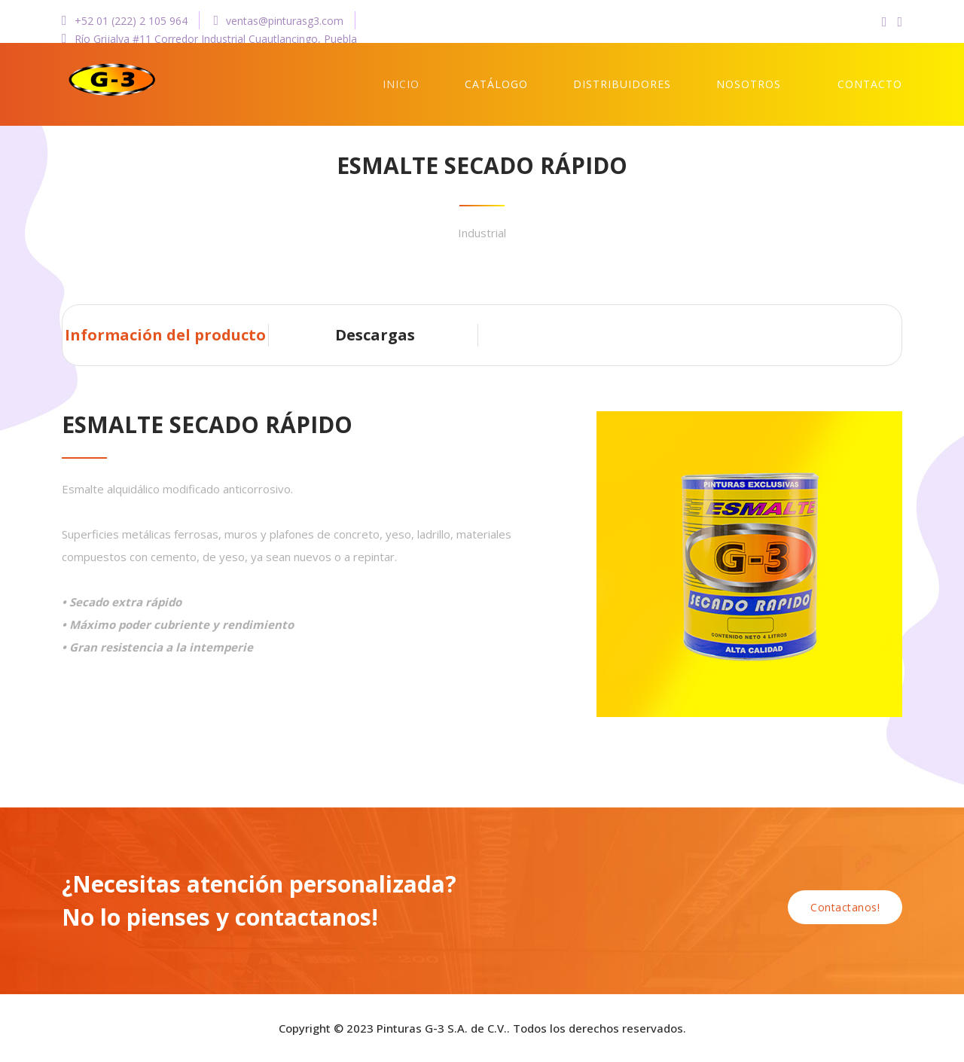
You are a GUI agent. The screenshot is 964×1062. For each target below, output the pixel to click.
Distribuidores (622, 84)
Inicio (401, 84)
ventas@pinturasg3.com (279, 21)
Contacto (869, 84)
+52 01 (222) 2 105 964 (125, 21)
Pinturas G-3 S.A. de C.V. (442, 1028)
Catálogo (496, 84)
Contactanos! (845, 907)
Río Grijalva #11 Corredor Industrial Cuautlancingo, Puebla (209, 39)
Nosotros (748, 84)
